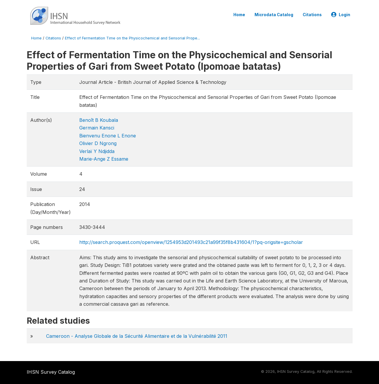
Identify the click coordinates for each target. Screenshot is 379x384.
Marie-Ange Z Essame (103, 159)
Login (340, 14)
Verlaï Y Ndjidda (96, 151)
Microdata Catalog (274, 14)
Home (239, 14)
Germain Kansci (96, 128)
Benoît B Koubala (98, 120)
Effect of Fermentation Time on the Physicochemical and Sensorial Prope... (132, 38)
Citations (312, 14)
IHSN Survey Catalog (51, 372)
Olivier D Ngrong (98, 143)
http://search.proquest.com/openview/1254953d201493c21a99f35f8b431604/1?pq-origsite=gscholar (191, 242)
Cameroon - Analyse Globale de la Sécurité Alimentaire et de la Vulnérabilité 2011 (136, 336)
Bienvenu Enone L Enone (107, 136)
